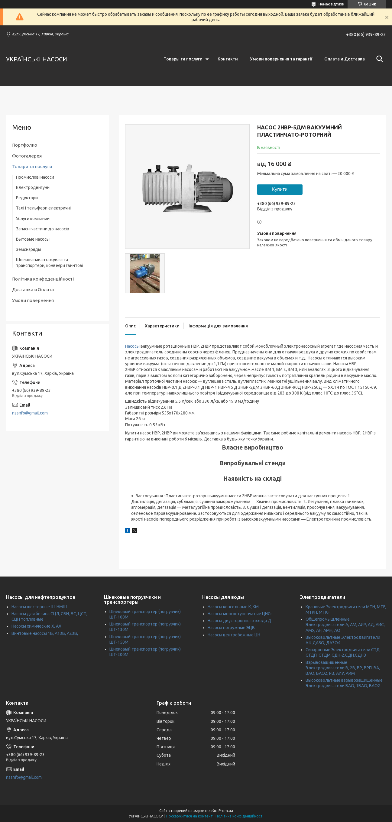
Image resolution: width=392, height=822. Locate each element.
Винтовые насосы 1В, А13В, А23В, (44, 633)
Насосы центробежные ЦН (234, 634)
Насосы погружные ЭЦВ (231, 627)
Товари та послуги (32, 166)
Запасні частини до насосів (42, 228)
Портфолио (24, 145)
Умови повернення (33, 300)
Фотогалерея (27, 155)
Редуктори (27, 197)
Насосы (132, 346)
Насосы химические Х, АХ (36, 626)
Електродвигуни (33, 187)
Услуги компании (33, 218)
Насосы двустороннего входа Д (239, 620)
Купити (279, 189)
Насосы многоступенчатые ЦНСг (240, 613)
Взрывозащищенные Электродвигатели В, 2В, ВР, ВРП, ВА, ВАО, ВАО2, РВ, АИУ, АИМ (343, 668)
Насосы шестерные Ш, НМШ (39, 606)
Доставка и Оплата (33, 289)
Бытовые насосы (33, 239)
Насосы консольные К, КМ (233, 606)
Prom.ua (226, 811)
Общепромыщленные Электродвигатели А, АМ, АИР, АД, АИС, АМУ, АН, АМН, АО (345, 624)
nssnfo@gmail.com (30, 413)
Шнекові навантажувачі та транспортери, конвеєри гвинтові (49, 262)
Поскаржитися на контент (189, 816)
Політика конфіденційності (239, 816)
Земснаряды (28, 249)
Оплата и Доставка (344, 59)
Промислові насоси (35, 177)
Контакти (228, 59)
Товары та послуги (183, 59)
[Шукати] (378, 59)
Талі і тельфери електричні (43, 208)
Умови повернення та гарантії (281, 59)
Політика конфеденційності (43, 278)
